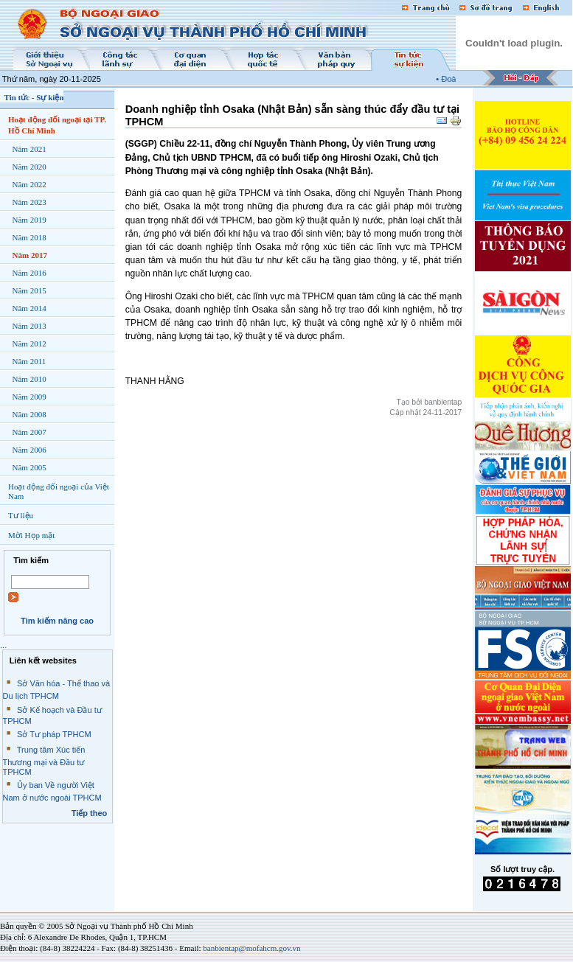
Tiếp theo (90, 813)
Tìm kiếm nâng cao (57, 620)
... (3, 645)
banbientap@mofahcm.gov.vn (251, 948)
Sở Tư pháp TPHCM (54, 734)
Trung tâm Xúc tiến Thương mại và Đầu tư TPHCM (44, 760)
